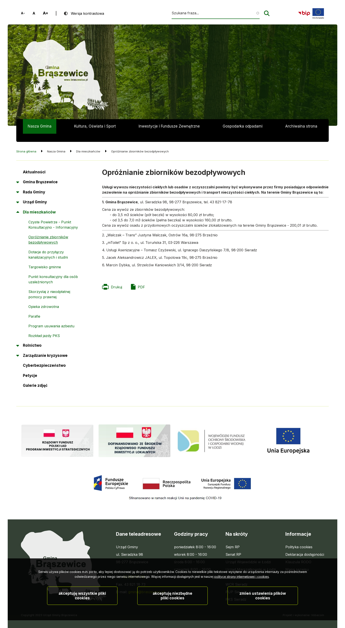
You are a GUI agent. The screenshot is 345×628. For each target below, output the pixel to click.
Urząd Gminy (35, 194)
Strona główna (26, 143)
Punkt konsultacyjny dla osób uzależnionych (53, 271)
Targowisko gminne (44, 259)
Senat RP (233, 546)
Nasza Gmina (39, 126)
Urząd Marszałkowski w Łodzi (251, 561)
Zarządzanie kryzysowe (45, 347)
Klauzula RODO (298, 554)
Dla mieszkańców (39, 204)
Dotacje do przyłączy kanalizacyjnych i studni (48, 246)
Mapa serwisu (297, 561)
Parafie (34, 308)
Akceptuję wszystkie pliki (82, 601)
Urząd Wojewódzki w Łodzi (248, 553)
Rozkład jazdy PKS (44, 327)
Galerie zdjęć (35, 377)
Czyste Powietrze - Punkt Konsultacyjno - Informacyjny (53, 216)
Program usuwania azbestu (51, 318)
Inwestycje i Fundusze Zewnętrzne (169, 126)
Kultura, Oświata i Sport (95, 126)
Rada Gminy (34, 184)
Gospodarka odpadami (242, 126)
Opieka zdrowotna (43, 298)
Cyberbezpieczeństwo (44, 357)
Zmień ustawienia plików (262, 601)
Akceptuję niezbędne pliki (172, 601)
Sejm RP (233, 538)
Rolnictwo (32, 337)
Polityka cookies (298, 539)
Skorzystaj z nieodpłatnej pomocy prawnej (49, 286)
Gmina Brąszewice (40, 174)
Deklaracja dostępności (304, 546)
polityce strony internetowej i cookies (241, 582)
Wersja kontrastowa (87, 13)
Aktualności (34, 164)
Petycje (30, 369)
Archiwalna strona (301, 129)
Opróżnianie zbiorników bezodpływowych (48, 231)
